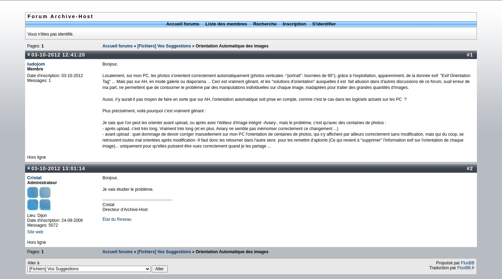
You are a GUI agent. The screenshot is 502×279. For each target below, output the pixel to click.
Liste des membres (226, 24)
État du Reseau (116, 219)
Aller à (98, 266)
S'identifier (324, 24)
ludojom (36, 64)
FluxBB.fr (465, 267)
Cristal (34, 177)
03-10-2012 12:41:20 (58, 55)
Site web (35, 231)
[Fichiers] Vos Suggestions (164, 46)
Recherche (264, 24)
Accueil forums (182, 24)
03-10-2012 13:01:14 (58, 168)
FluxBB (467, 263)
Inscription (294, 24)
